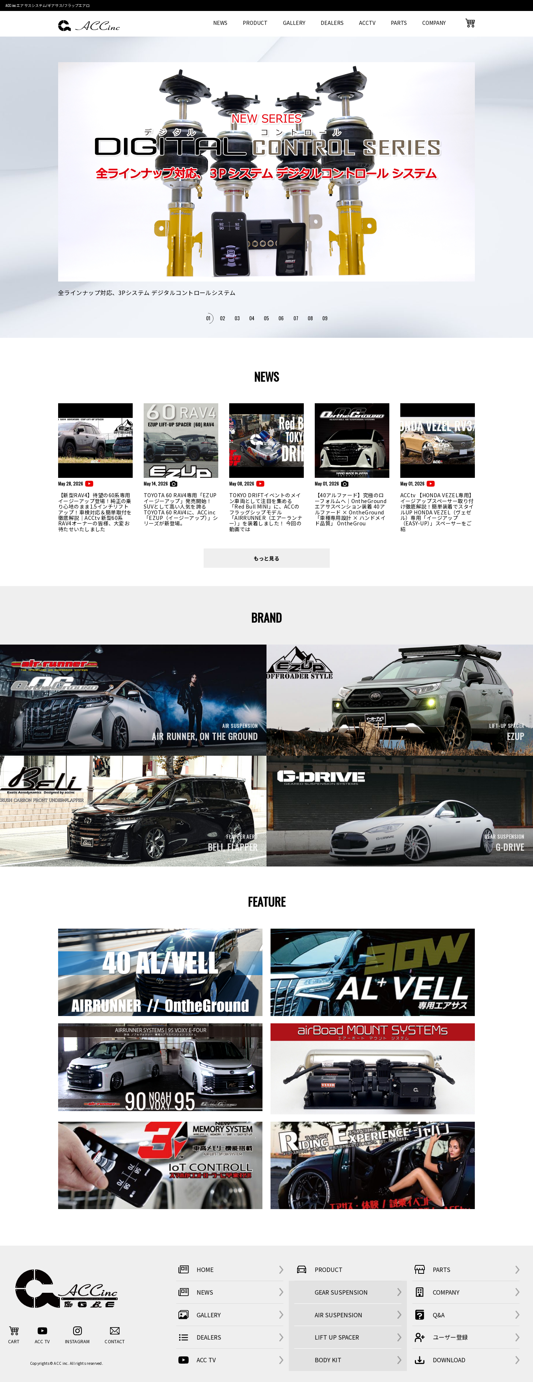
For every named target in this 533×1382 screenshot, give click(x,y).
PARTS (399, 22)
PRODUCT (255, 22)
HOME (194, 1269)
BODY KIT (328, 1359)
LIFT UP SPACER (337, 1337)
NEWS (220, 22)
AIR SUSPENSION (338, 1314)
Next (470, 194)
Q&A (428, 1314)
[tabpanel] (266, 180)
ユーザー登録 (440, 1337)
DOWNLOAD (438, 1360)
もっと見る (266, 558)
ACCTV (367, 22)
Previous (65, 194)
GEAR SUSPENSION (341, 1292)
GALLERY (294, 22)
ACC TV (196, 1360)
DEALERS (332, 22)
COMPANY (434, 22)
